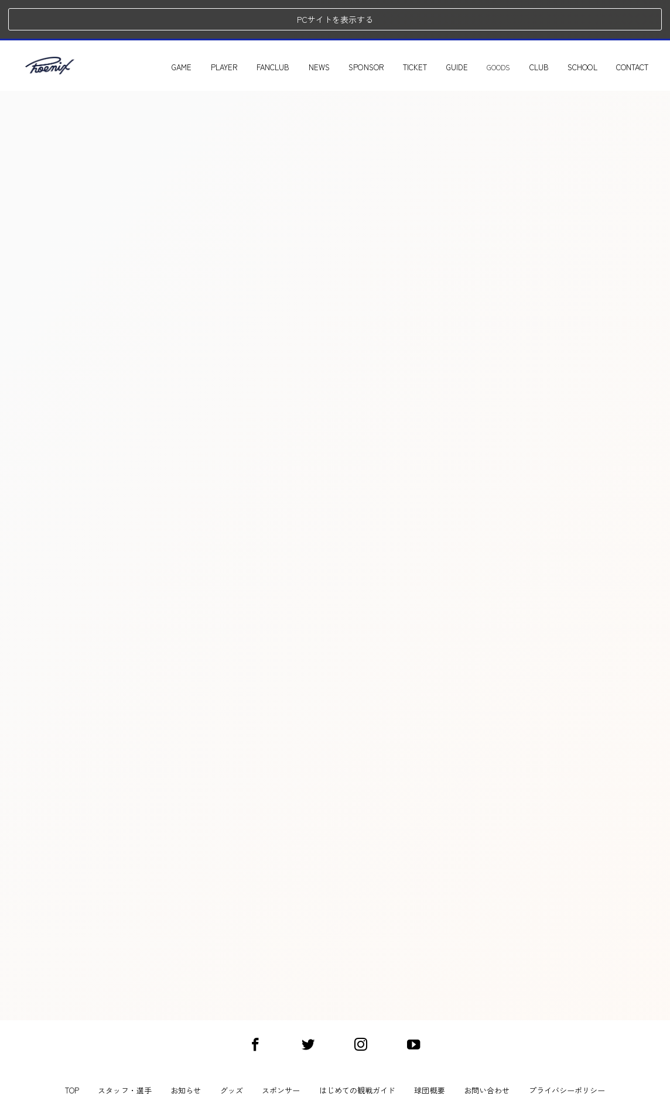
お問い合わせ (487, 1052)
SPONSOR (381, 28)
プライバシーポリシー (567, 1052)
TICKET (430, 28)
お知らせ (185, 1052)
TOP (72, 1052)
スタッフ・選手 (124, 1052)
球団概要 (429, 1052)
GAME (197, 28)
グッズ (231, 1052)
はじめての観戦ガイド (357, 1052)
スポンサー (281, 1052)
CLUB (554, 28)
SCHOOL (597, 28)
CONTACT (647, 28)
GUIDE (472, 28)
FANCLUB (288, 28)
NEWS (334, 28)
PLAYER (239, 28)
